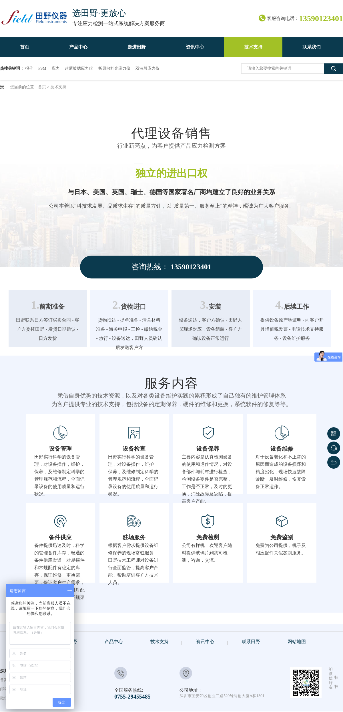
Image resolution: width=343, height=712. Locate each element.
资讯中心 (205, 641)
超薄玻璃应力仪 (79, 68)
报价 (29, 68)
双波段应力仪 (147, 68)
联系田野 (251, 641)
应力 (56, 68)
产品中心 (114, 641)
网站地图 (297, 641)
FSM (42, 68)
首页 (42, 87)
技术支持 (58, 87)
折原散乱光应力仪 (114, 68)
